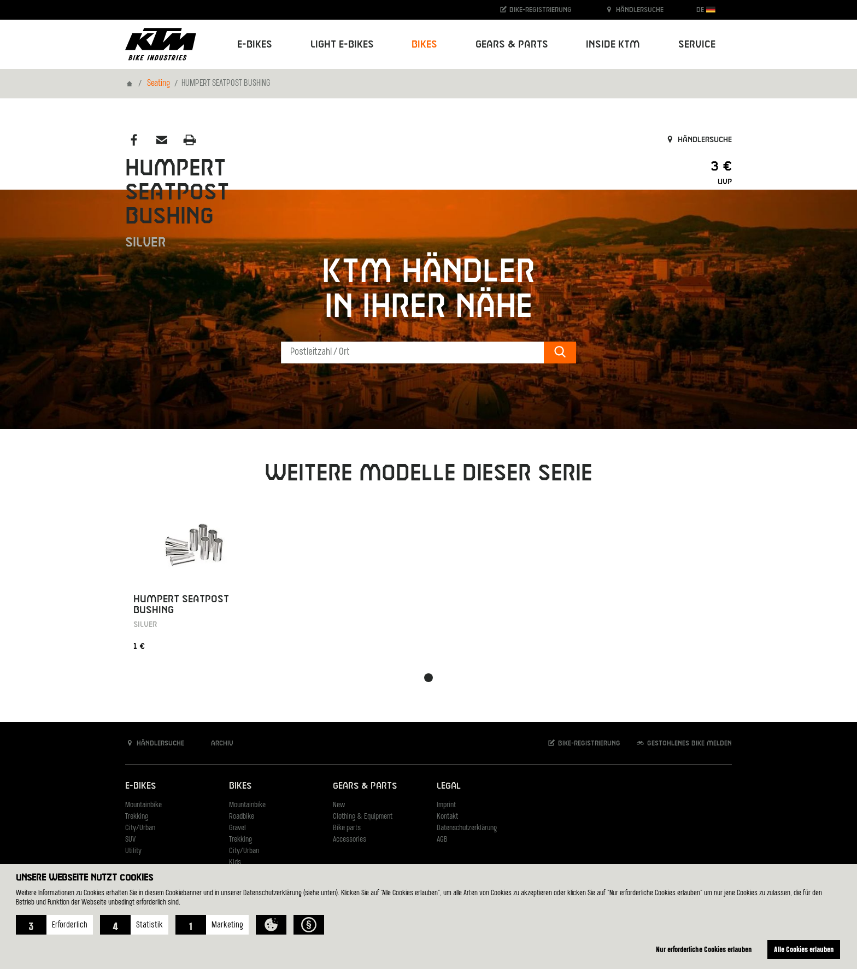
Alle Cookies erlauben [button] (804, 949)
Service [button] (696, 44)
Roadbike (241, 817)
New (339, 805)
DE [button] (705, 9)
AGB (442, 840)
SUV (130, 840)
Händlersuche (634, 9)
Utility (133, 851)
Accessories (349, 840)
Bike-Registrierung (535, 9)
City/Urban (140, 828)
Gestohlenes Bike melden (684, 743)
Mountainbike (143, 805)
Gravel (237, 828)
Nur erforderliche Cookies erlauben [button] (704, 949)
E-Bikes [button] (254, 44)
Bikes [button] (424, 44)
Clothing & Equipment (362, 817)
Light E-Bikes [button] (342, 44)
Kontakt (447, 817)
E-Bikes (140, 786)
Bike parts (347, 828)
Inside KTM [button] (613, 44)
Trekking (136, 817)
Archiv (216, 743)
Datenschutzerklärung (467, 828)
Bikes (240, 786)
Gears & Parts (365, 786)
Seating (158, 83)
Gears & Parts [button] (512, 44)
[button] (54, 925)
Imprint (446, 805)
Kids (235, 863)
